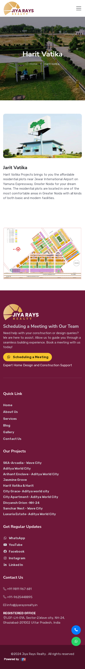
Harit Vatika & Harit (18, 486)
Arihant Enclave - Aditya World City (31, 474)
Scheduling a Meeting (27, 357)
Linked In (13, 565)
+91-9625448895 (17, 597)
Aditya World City (17, 468)
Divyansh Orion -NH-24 (21, 503)
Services (10, 419)
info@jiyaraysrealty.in (20, 605)
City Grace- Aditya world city (26, 491)
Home (31, 63)
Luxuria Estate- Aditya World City (29, 514)
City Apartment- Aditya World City (30, 497)
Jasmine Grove (15, 480)
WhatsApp (14, 538)
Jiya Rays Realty (34, 654)
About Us (10, 412)
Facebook (13, 551)
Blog (6, 425)
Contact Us (12, 439)
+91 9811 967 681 (17, 589)
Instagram (14, 558)
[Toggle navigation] (79, 8)
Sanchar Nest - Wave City (23, 508)
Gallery (8, 432)
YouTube (12, 545)
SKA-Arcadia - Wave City (22, 463)
